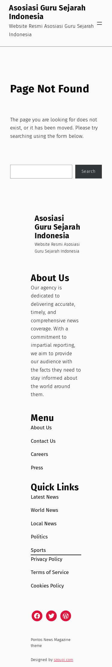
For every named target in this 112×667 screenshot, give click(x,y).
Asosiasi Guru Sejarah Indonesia (47, 12)
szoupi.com (63, 659)
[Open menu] (99, 23)
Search (89, 171)
